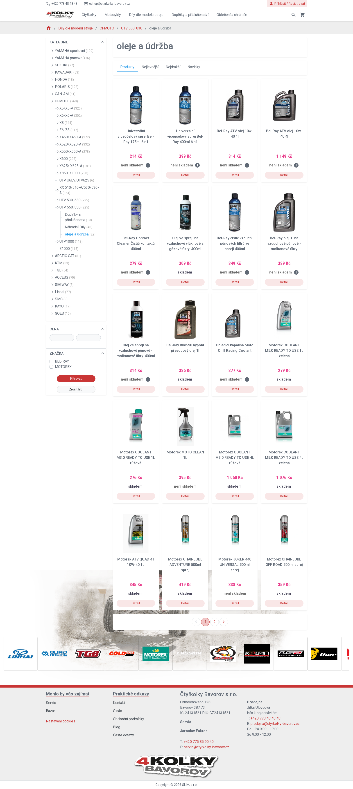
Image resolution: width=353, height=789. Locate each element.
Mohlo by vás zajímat (67, 694)
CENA (54, 329)
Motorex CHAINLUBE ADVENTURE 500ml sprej (185, 564)
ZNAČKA (56, 353)
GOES (63, 313)
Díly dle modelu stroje (76, 28)
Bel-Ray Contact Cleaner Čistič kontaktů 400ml (136, 243)
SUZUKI (64, 65)
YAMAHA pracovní (72, 58)
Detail (136, 175)
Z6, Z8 (68, 130)
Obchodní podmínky (128, 719)
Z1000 (68, 249)
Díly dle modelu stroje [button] (146, 15)
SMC (61, 299)
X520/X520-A (74, 144)
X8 (65, 123)
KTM (62, 263)
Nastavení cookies (60, 721)
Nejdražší (173, 67)
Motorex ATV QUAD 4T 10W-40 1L (135, 562)
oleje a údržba (80, 234)
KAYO (62, 306)
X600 (67, 159)
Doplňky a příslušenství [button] (190, 15)
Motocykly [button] (112, 15)
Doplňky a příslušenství (78, 217)
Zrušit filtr (76, 389)
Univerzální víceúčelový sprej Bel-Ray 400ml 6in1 (185, 136)
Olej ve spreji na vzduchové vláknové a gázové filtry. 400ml (185, 243)
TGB (61, 270)
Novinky (194, 67)
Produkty (127, 67)
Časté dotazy (123, 735)
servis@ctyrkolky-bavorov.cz (206, 747)
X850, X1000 (73, 173)
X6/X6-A (70, 115)
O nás (117, 711)
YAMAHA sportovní (74, 51)
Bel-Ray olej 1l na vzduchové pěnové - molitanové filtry (284, 243)
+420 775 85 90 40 (199, 742)
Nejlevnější (150, 67)
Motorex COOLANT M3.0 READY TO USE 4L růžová (234, 457)
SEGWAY (64, 284)
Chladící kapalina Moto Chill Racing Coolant (234, 348)
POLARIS (66, 87)
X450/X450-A (74, 137)
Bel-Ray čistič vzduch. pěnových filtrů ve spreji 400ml (235, 243)
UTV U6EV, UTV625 (76, 180)
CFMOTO (107, 28)
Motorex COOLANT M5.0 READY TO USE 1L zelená (284, 350)
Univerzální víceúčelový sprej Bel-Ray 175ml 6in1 (136, 136)
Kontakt (119, 703)
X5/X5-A (70, 108)
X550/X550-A (74, 151)
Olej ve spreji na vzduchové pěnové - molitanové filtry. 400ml (136, 350)
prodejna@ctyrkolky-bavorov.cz (275, 724)
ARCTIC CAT (68, 256)
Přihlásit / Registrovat (287, 3)
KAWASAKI (67, 72)
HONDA (64, 79)
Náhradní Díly (78, 227)
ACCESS (65, 277)
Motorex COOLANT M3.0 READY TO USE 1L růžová (136, 457)
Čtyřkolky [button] (89, 15)
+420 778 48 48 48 (266, 718)
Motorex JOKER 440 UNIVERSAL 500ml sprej (234, 564)
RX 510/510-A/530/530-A (79, 190)
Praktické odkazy (131, 694)
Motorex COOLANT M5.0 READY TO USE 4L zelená (284, 457)
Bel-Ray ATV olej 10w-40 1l (235, 134)
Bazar (50, 711)
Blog (116, 727)
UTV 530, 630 (74, 200)
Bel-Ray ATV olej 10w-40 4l (284, 134)
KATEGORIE (59, 42)
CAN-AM (65, 94)
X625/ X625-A (75, 166)
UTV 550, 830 (132, 28)
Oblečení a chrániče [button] (232, 15)
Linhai (63, 292)
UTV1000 (71, 241)
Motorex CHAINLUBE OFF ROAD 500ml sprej (284, 562)
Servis (51, 703)
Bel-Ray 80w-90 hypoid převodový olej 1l (185, 348)
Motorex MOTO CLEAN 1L (185, 455)
